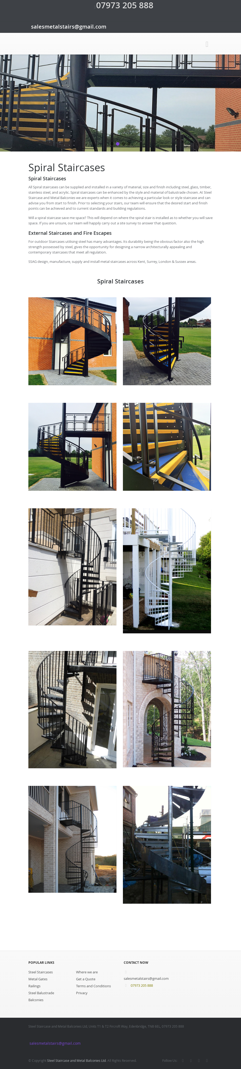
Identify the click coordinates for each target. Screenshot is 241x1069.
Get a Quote (85, 979)
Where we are (87, 972)
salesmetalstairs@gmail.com (66, 26)
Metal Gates (37, 979)
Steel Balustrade (41, 992)
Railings (34, 986)
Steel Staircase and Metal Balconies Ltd (76, 1060)
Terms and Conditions (93, 986)
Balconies (35, 999)
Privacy (82, 992)
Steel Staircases (40, 972)
